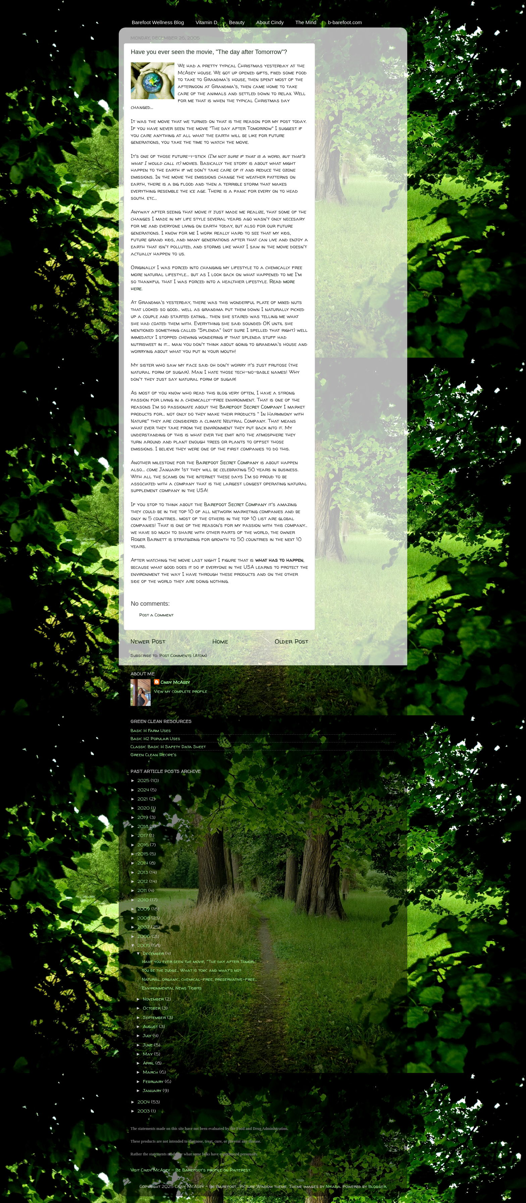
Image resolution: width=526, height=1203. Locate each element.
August (151, 1026)
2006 (145, 936)
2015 (144, 854)
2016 (144, 845)
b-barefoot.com (345, 22)
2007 (144, 927)
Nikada (333, 1186)
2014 (143, 863)
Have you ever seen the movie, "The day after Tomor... (199, 961)
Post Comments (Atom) (183, 655)
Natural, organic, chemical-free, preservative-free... (199, 979)
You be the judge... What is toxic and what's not (191, 970)
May (148, 1054)
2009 (144, 909)
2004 (144, 1102)
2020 (144, 808)
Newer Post (147, 641)
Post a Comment (156, 615)
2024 (144, 790)
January (153, 1090)
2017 (143, 835)
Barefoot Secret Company (250, 406)
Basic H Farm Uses (150, 730)
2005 (144, 945)
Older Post (291, 641)
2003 (144, 1111)
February (154, 1081)
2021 (143, 799)
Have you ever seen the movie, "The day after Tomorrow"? (209, 52)
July (148, 1035)
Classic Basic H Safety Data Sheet (168, 746)
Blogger (377, 1186)
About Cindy (270, 22)
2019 (144, 817)
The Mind (306, 22)
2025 (144, 780)
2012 (143, 881)
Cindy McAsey (175, 682)
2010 (144, 900)
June (148, 1045)
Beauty (237, 22)
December (154, 953)
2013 (143, 872)
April (149, 1063)
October (152, 1008)
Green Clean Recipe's (153, 754)
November (154, 999)
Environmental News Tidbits (172, 988)
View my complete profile (180, 691)
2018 (144, 826)
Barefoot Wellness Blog (158, 22)
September (155, 1017)
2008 (144, 918)
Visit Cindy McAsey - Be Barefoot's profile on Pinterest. (190, 1170)
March (151, 1072)
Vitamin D (206, 22)
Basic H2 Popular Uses (155, 738)
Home (220, 641)
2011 (143, 890)
